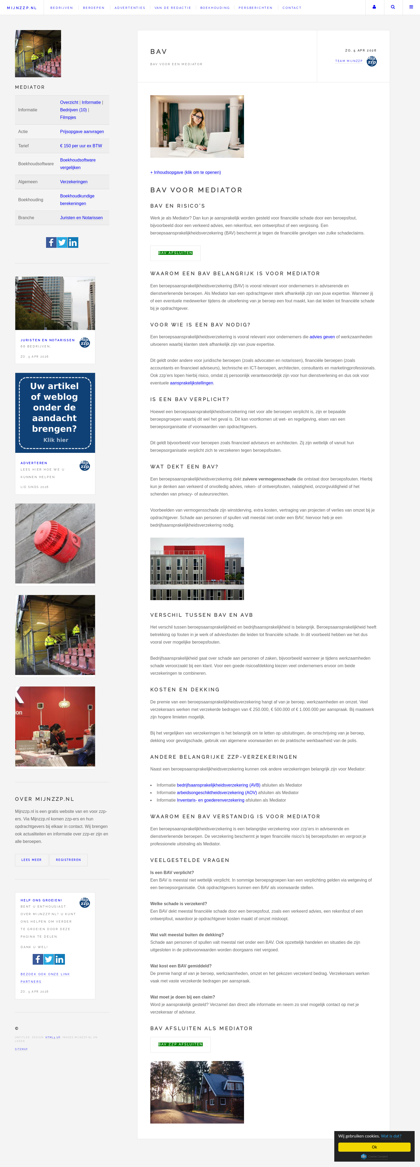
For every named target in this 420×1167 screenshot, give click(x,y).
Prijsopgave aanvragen (82, 131)
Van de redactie (173, 8)
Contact (292, 8)
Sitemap (21, 1049)
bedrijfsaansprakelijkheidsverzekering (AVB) (219, 785)
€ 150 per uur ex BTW (81, 146)
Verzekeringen (74, 181)
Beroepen (93, 8)
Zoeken (393, 7)
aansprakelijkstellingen (191, 383)
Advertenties (130, 8)
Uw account (374, 7)
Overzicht (69, 102)
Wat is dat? (391, 1136)
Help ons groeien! (41, 900)
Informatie (91, 102)
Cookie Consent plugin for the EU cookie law (374, 1156)
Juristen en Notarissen (81, 217)
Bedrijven (61, 8)
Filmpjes (68, 117)
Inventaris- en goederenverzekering (211, 800)
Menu (411, 7)
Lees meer (31, 859)
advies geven (322, 337)
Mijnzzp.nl (22, 8)
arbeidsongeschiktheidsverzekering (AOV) (217, 792)
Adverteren (34, 463)
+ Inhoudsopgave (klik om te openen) (185, 172)
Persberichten (255, 8)
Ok (374, 1147)
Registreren (68, 859)
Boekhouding (215, 8)
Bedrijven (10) (73, 110)
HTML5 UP (53, 1037)
